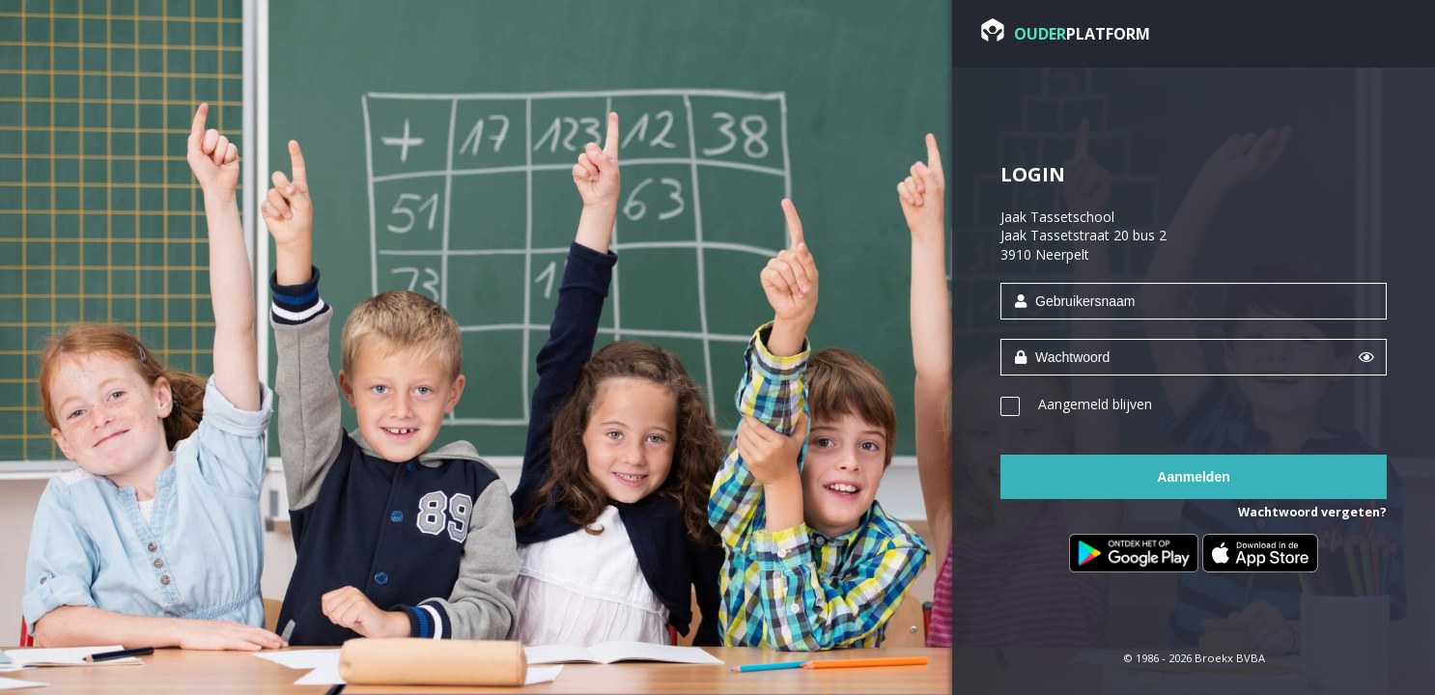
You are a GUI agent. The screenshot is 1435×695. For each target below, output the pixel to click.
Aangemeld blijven (1095, 404)
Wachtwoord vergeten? (1312, 512)
